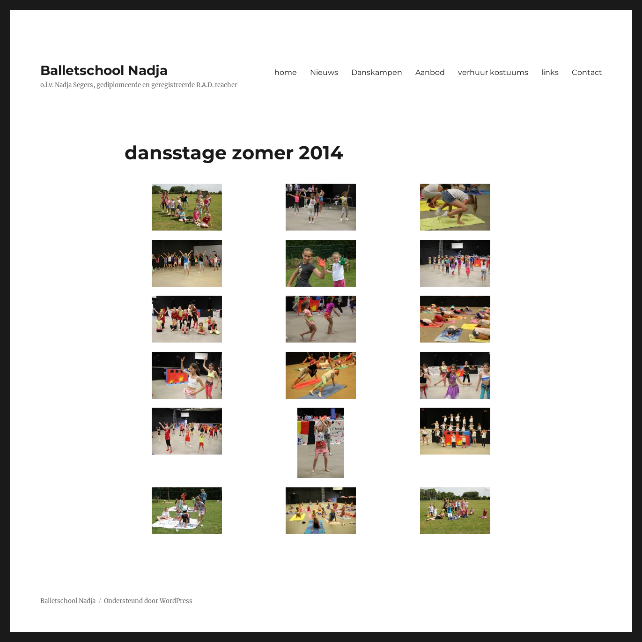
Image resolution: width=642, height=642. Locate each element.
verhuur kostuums (493, 72)
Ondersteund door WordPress (148, 601)
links (550, 72)
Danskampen (376, 72)
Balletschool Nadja (104, 70)
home (285, 72)
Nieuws (324, 72)
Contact (587, 72)
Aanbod (430, 72)
